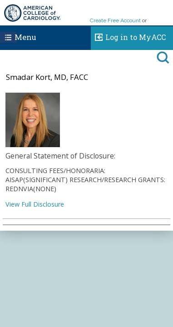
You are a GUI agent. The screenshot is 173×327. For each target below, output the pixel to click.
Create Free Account (115, 20)
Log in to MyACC (128, 36)
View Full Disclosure (34, 204)
